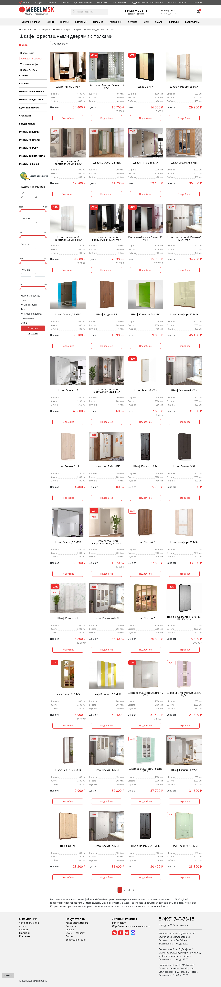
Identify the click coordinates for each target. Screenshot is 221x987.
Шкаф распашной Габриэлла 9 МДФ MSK (106, 390)
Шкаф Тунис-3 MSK (145, 390)
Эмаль (159, 21)
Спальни (98, 21)
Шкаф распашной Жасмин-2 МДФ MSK (184, 238)
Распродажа (192, 21)
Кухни (50, 21)
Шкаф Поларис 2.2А (145, 466)
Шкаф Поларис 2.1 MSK (145, 846)
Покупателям (119, 2)
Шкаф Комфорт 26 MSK (184, 542)
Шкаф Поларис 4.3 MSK (184, 846)
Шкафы (64, 21)
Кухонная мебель (29, 107)
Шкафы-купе (27, 53)
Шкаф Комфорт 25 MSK (184, 86)
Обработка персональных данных (131, 926)
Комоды (174, 21)
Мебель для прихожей (32, 91)
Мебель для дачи (29, 131)
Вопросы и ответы (76, 939)
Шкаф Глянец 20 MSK (68, 542)
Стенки (23, 75)
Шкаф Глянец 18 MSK (145, 162)
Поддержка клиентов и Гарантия (147, 2)
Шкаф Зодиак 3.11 (68, 466)
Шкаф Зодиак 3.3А (184, 466)
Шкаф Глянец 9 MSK (68, 86)
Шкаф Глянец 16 (68, 390)
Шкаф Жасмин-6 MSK (107, 770)
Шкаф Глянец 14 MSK (184, 770)
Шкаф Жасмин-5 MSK (107, 846)
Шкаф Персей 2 (145, 618)
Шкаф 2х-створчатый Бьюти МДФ (184, 694)
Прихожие (115, 21)
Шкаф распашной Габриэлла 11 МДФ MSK (106, 238)
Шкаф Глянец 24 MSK (68, 314)
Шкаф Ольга (68, 846)
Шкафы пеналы (28, 69)
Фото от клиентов (29, 922)
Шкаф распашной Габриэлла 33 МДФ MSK (67, 238)
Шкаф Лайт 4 (145, 86)
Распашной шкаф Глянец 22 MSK (145, 238)
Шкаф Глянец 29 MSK (68, 770)
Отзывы (65, 2)
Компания (51, 2)
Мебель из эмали (29, 139)
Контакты (197, 2)
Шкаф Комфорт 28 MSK (145, 314)
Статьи (69, 936)
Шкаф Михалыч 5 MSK (184, 162)
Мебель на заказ (30, 21)
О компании (28, 919)
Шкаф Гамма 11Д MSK (68, 694)
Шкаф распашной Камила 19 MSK (145, 694)
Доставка (71, 926)
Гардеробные (27, 123)
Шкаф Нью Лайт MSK (107, 466)
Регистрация (119, 922)
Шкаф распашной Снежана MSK (145, 770)
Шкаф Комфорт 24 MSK (106, 162)
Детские (132, 21)
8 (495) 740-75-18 (136, 11)
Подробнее (68, 118)
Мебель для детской (31, 99)
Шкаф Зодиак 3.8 (106, 314)
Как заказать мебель (77, 922)
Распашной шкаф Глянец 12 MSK (106, 86)
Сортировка (59, 43)
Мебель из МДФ (28, 147)
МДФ (146, 21)
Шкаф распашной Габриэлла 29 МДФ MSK (67, 162)
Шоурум (38, 2)
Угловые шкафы (29, 64)
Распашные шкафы (31, 58)
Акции (26, 2)
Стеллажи (25, 115)
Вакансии (24, 932)
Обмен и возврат (75, 932)
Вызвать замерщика (177, 2)
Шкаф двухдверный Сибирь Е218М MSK (184, 618)
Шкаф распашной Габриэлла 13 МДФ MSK (106, 542)
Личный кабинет (124, 919)
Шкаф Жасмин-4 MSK (107, 618)
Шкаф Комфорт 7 (67, 618)
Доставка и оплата (83, 2)
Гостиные (81, 21)
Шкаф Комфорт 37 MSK (184, 314)
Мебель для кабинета (32, 155)
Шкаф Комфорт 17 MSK (106, 694)
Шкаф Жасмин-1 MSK (184, 390)
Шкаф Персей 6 (145, 542)
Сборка (70, 929)
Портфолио (102, 2)
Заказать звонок (136, 14)
